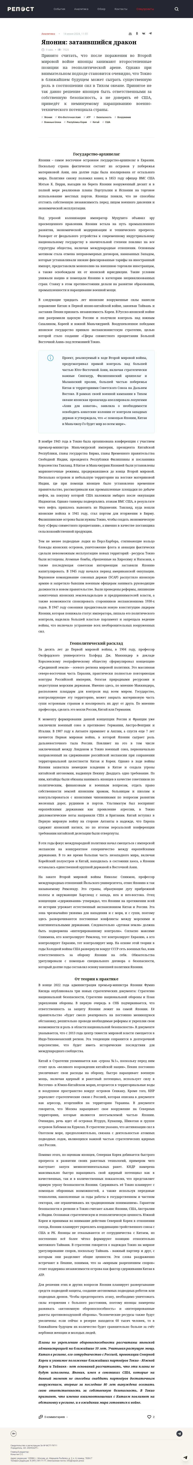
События (59, 9)
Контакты (121, 9)
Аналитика (81, 9)
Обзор (101, 9)
